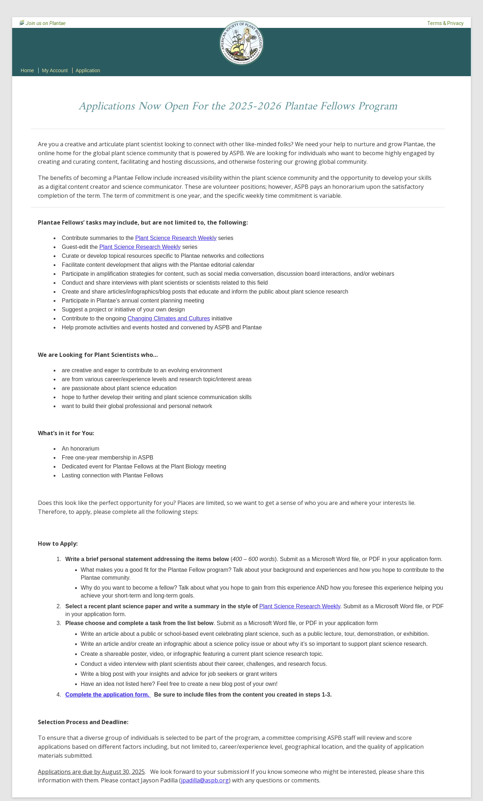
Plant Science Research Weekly (175, 238)
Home (27, 70)
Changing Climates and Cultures (169, 318)
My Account (55, 70)
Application (88, 70)
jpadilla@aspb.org (205, 780)
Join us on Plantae (45, 23)
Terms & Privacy (445, 23)
